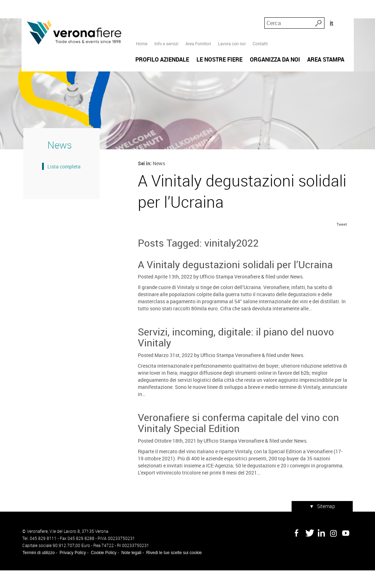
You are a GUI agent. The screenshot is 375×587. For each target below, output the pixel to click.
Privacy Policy (72, 569)
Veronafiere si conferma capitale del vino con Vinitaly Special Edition (238, 441)
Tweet (343, 242)
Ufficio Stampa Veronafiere (229, 295)
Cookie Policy (103, 569)
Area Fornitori (198, 18)
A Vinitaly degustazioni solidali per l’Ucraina (234, 282)
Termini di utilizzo (38, 569)
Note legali (130, 569)
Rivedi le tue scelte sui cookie (173, 569)
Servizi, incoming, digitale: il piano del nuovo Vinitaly (235, 355)
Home (141, 18)
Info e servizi (166, 18)
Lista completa (62, 180)
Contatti (260, 18)
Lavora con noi (231, 18)
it (345, 17)
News (296, 295)
